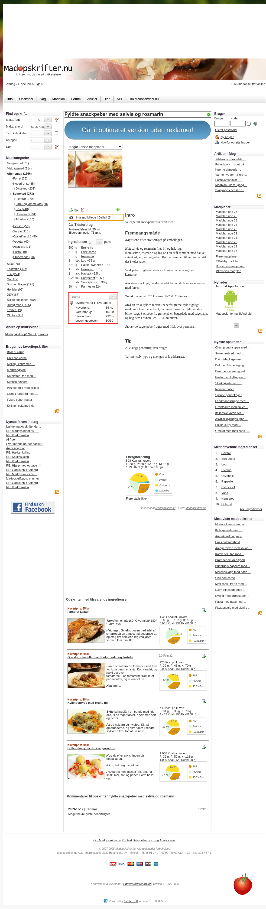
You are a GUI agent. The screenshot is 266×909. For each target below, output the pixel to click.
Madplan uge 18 (226, 250)
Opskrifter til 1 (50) (25, 236)
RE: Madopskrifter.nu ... (21, 474)
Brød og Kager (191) (20, 284)
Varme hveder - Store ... (231, 174)
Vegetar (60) (21, 241)
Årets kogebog (15, 448)
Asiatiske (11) (22, 246)
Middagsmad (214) (19, 168)
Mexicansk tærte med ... (231, 583)
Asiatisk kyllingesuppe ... (231, 419)
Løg (83, 260)
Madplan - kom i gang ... (231, 185)
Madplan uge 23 (226, 229)
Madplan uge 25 (226, 220)
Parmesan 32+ (91, 286)
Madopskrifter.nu (165, 508)
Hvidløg (226, 470)
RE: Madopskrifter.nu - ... (22, 430)
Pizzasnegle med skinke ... (24, 387)
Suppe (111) (21, 231)
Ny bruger (226, 137)
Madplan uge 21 (226, 237)
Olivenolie (227, 475)
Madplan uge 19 (226, 246)
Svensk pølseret (17, 381)
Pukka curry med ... (228, 424)
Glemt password (225, 130)
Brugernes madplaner (230, 266)
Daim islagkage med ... (230, 359)
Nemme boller (224, 389)
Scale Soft (131, 901)
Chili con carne (17, 358)
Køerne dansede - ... (228, 169)
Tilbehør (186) (25, 219)
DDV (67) (13, 294)
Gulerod (226, 504)
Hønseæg (87, 269)
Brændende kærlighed (230, 371)
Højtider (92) (15, 289)
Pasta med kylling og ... (230, 377)
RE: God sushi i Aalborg (22, 469)
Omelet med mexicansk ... (232, 430)
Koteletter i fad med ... (21, 375)
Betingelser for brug (146, 840)
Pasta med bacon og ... (230, 601)
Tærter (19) (14, 310)
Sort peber (88, 277)
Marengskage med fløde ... (233, 572)
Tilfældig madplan (227, 261)
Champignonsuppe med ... (232, 347)
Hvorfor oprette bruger (235, 142)
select (120, 147)
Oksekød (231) (25, 188)
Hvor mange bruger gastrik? (24, 443)
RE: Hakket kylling (18, 452)
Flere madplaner (227, 256)
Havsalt (86, 273)
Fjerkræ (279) (25, 198)
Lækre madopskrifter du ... (23, 426)
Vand (224, 492)
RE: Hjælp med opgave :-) (23, 465)
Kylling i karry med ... (21, 364)
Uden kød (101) (26, 214)
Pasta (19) (20, 251)
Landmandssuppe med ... (232, 401)
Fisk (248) (22, 209)
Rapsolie (227, 481)
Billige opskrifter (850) (21, 299)
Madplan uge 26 (226, 216)
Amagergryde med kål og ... (233, 548)
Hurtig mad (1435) (19, 305)
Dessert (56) (21, 226)
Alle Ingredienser (251, 509)
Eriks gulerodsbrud (227, 542)
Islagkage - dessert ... (229, 190)
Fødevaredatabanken (137, 883)
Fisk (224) (13, 274)
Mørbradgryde (16, 370)
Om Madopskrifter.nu (107, 840)
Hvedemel (228, 487)
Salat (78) (13, 263)
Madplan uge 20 (226, 242)
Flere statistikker (137, 498)
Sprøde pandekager (228, 395)
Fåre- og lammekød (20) (32, 204)
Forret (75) (20, 178)
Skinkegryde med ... (228, 383)
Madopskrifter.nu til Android (234, 313)
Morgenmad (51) (18, 163)
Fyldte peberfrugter (19, 399)
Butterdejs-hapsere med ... (232, 566)
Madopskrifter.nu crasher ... (24, 478)
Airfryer (11, 439)
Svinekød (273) (23, 193)
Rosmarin (87, 256)
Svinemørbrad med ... (229, 353)
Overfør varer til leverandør (93, 302)
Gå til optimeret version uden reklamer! (138, 129)
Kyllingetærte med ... (228, 530)
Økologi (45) (15, 315)
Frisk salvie (88, 251)
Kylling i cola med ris (20, 405)
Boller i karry (15, 352)
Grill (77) (12, 279)
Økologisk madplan (228, 271)
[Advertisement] (166, 177)
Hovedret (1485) (24, 183)
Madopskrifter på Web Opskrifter (26, 334)
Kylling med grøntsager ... (232, 595)
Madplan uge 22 (226, 233)
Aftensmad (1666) (19, 173)
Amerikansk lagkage (228, 536)
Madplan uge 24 (226, 224)
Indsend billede (86, 217)
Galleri (102, 217)
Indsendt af (158, 508)
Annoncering (168, 840)
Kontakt (127, 840)
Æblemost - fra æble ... (230, 159)
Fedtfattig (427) (17, 269)
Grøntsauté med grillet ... (231, 407)
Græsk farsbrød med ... (22, 393)
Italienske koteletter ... (229, 413)
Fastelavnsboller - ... (228, 179)
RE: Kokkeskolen (17, 435)
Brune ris (87, 247)
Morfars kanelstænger (229, 524)
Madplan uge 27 (226, 211)
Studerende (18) (24, 257)
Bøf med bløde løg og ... (231, 365)
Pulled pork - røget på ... (231, 164)
